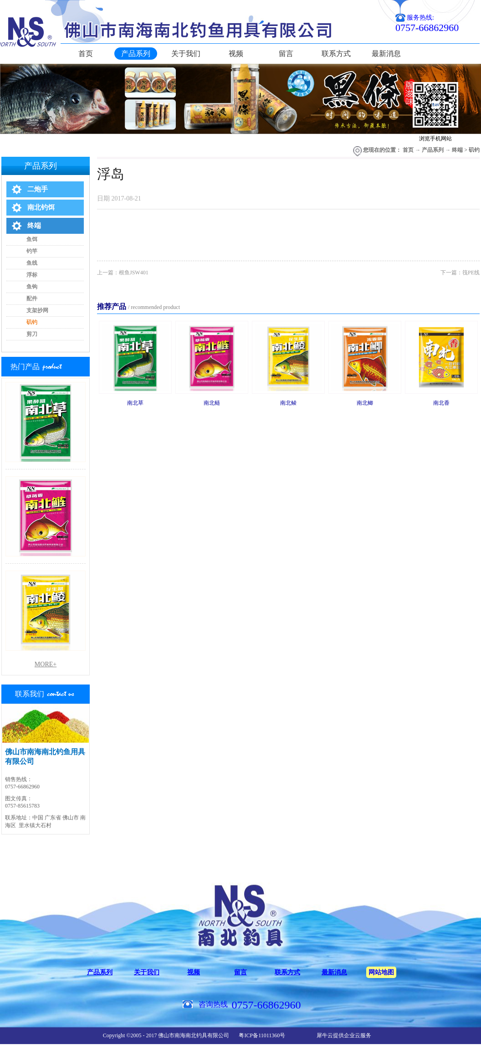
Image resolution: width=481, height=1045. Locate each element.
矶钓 (474, 150)
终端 (457, 150)
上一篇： (122, 272)
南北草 (135, 403)
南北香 (441, 403)
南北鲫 (365, 403)
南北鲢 (212, 403)
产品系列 (433, 150)
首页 (85, 53)
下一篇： (460, 272)
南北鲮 (288, 403)
